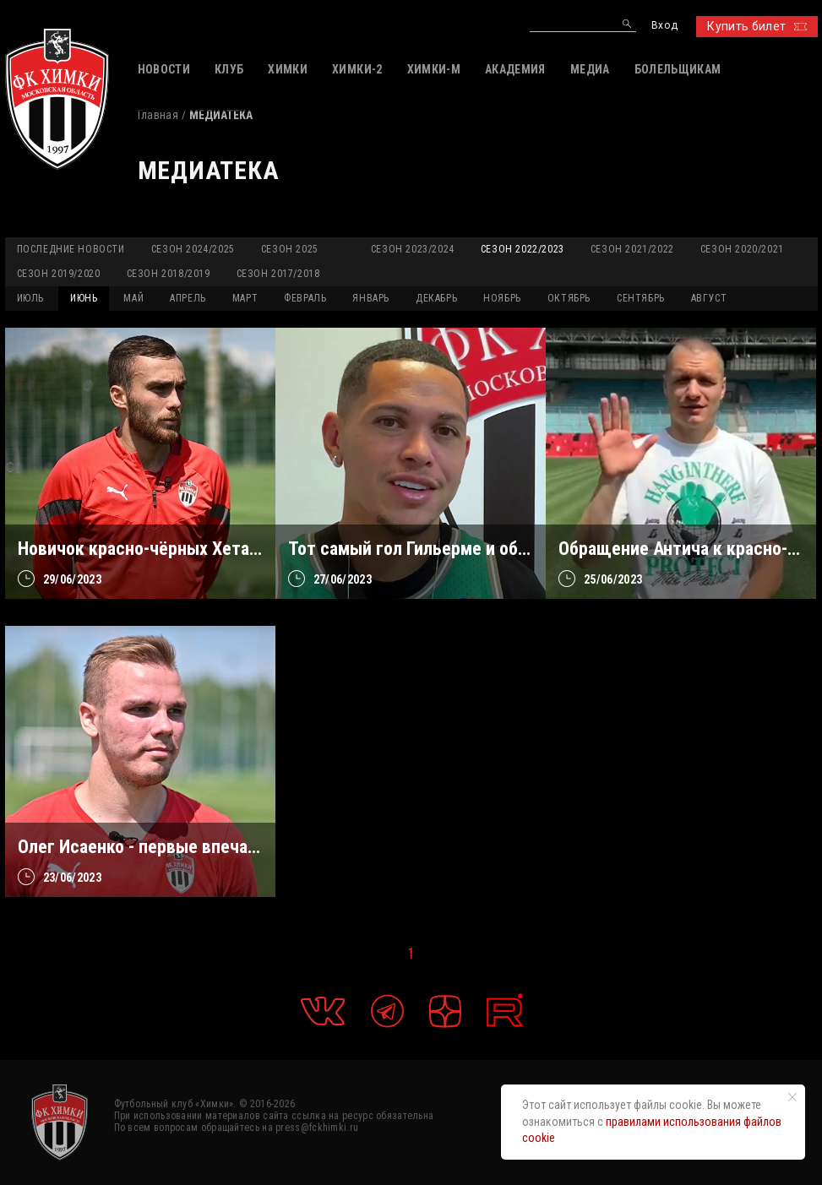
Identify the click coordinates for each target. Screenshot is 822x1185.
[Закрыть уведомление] (792, 1097)
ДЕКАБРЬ (436, 298)
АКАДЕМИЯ (515, 69)
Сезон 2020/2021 (742, 249)
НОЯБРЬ (502, 298)
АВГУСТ (709, 298)
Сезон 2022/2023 (522, 249)
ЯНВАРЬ (370, 298)
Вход (664, 25)
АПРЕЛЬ (188, 298)
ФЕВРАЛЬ (305, 298)
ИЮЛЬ (30, 298)
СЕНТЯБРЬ (641, 298)
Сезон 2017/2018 (278, 274)
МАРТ (245, 298)
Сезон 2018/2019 (168, 274)
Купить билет (756, 26)
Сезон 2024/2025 (193, 249)
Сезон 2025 (289, 249)
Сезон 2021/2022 (632, 249)
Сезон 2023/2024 (413, 249)
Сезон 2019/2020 (59, 274)
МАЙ (133, 298)
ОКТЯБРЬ (569, 298)
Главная (158, 115)
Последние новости (71, 249)
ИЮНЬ (83, 298)
